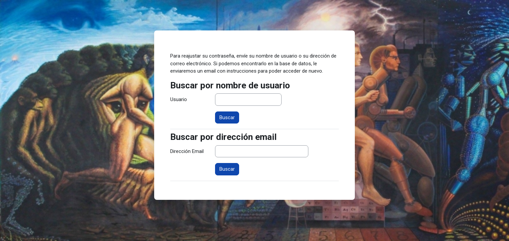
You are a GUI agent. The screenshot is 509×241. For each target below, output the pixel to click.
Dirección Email (187, 151)
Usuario (178, 99)
